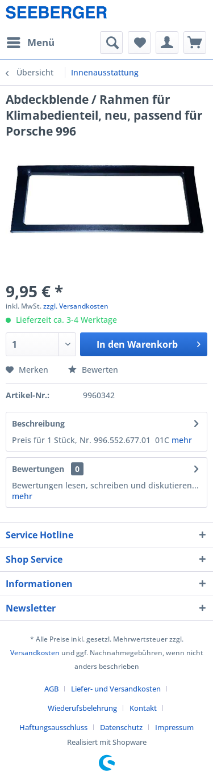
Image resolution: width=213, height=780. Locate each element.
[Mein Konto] (167, 42)
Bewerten (93, 369)
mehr (182, 440)
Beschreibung (38, 423)
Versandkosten (35, 652)
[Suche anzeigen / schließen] (111, 42)
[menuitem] (30, 42)
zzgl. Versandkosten (75, 306)
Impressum (174, 727)
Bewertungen (38, 468)
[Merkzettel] (139, 42)
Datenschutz (121, 727)
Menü (31, 41)
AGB (51, 689)
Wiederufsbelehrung (82, 708)
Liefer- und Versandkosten (116, 689)
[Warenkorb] (194, 42)
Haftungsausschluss (53, 727)
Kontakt (143, 708)
